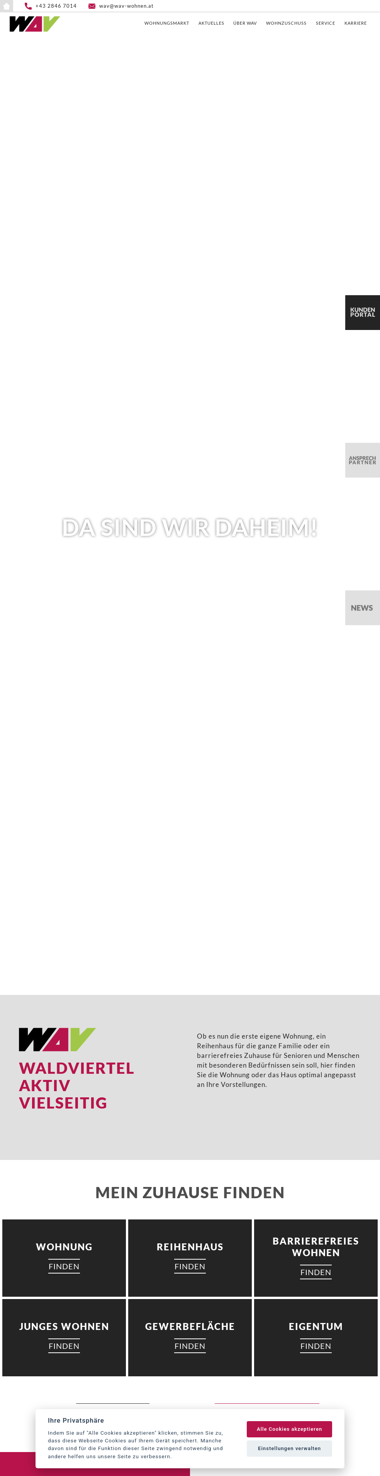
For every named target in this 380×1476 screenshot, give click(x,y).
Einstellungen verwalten (289, 1448)
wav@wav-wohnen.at (126, 6)
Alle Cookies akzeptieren (289, 1429)
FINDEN (64, 1266)
